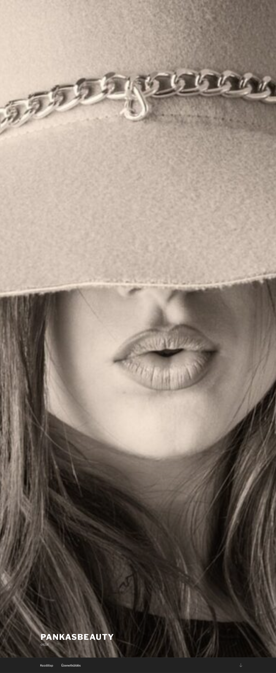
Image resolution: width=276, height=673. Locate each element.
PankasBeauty (77, 637)
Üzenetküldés (71, 665)
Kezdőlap (46, 665)
